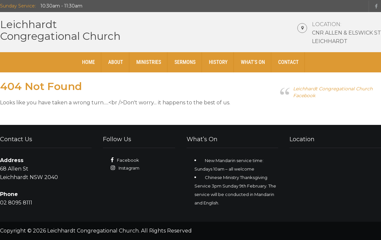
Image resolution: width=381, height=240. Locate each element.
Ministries (148, 62)
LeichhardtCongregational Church (60, 30)
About (115, 62)
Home (88, 62)
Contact (288, 62)
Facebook (128, 160)
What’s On (253, 62)
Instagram (129, 168)
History (218, 62)
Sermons (185, 62)
